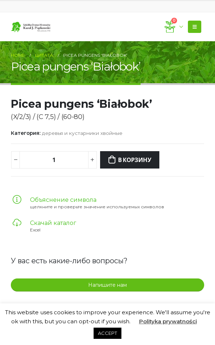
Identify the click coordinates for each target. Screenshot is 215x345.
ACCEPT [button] (107, 333)
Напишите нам (107, 285)
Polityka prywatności (168, 321)
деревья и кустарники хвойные (82, 133)
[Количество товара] (54, 160)
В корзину (134, 160)
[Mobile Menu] (194, 27)
